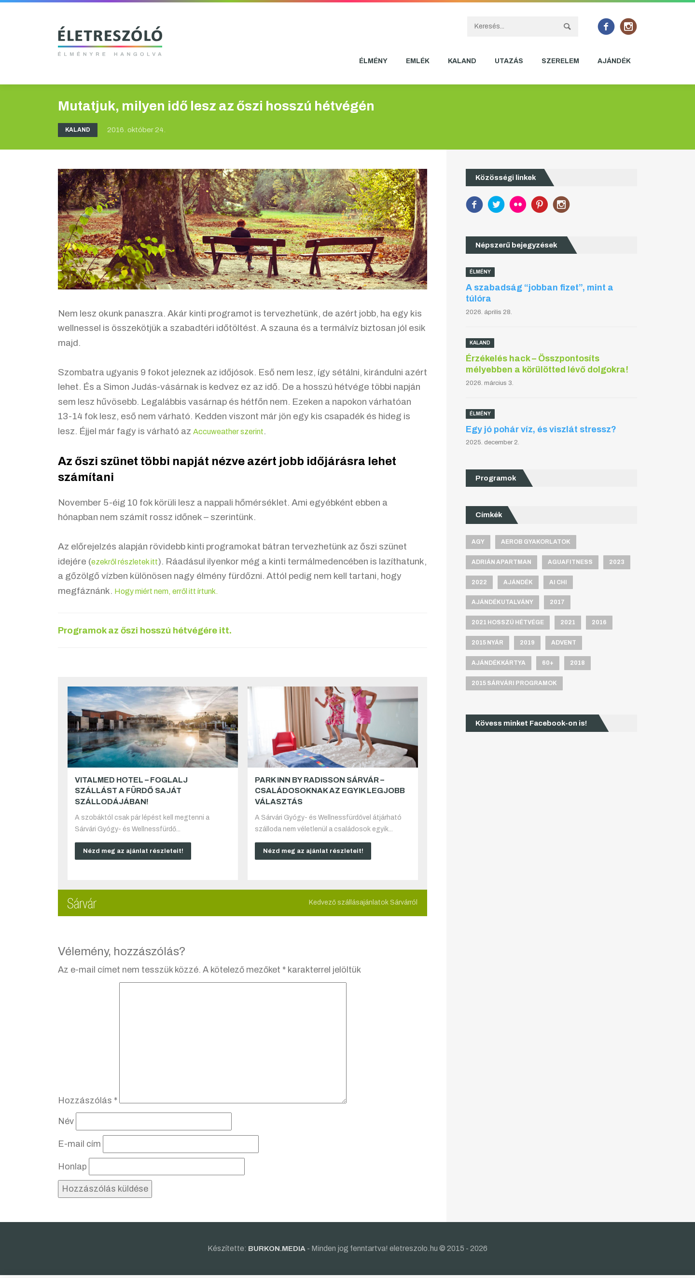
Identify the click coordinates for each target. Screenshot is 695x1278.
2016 (599, 623)
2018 (577, 664)
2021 (567, 623)
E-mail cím (79, 1146)
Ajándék (614, 61)
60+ (548, 664)
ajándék (518, 582)
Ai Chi (558, 582)
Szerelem (560, 61)
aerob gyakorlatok (535, 541)
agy (478, 541)
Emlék (418, 61)
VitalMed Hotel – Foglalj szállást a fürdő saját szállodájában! (131, 791)
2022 (479, 582)
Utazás (509, 61)
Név (66, 1124)
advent (563, 644)
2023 (617, 562)
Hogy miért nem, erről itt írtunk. (233, 591)
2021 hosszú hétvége (508, 623)
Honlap (72, 1169)
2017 (557, 603)
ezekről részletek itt (132, 561)
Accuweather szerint (235, 431)
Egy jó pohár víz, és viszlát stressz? (541, 429)
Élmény (373, 61)
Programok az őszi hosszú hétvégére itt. (161, 630)
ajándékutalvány (502, 603)
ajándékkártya (499, 664)
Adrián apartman (501, 562)
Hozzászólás (87, 1103)
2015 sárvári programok (514, 685)
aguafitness (570, 562)
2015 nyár (487, 644)
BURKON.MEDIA (277, 1251)
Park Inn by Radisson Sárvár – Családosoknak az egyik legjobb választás (330, 791)
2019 (527, 644)
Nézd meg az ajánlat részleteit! (137, 851)
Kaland (462, 61)
